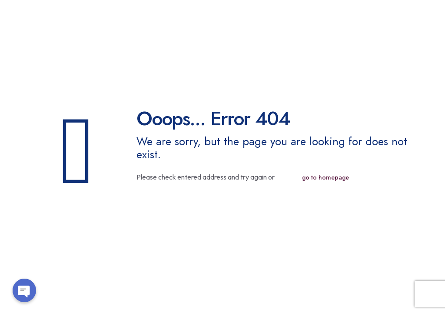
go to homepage (325, 177)
